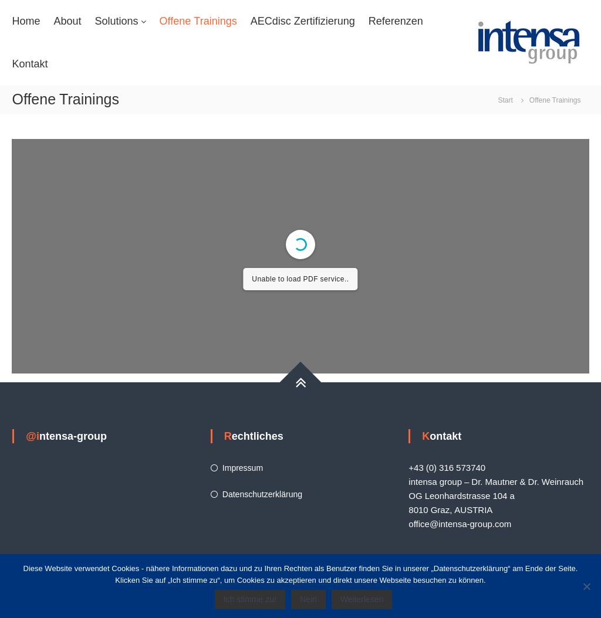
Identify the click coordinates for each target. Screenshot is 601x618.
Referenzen (396, 21)
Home (26, 21)
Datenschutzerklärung (262, 494)
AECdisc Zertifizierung (303, 21)
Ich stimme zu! (250, 599)
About (67, 21)
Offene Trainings (198, 21)
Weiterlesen (362, 599)
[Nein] (586, 586)
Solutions (117, 21)
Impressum (242, 468)
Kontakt (30, 64)
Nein (308, 599)
